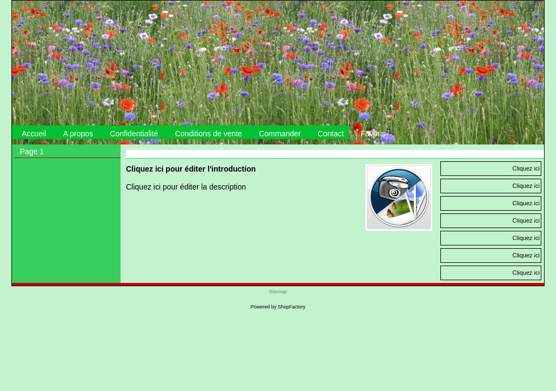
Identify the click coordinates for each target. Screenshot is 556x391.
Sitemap (278, 291)
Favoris (373, 133)
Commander (280, 133)
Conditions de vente (208, 133)
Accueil (34, 133)
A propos (78, 133)
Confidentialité (134, 133)
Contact (331, 133)
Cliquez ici (526, 168)
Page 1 (32, 151)
